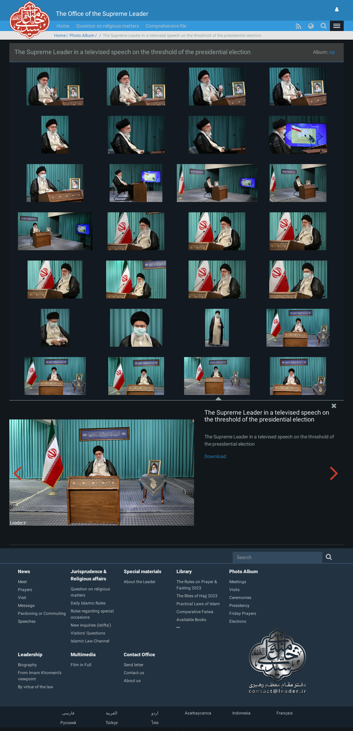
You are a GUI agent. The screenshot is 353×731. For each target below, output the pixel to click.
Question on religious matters (107, 26)
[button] (337, 26)
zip (332, 52)
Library (184, 571)
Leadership (30, 654)
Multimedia (83, 654)
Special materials (142, 571)
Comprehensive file (166, 26)
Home (63, 26)
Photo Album (82, 35)
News (24, 571)
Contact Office (139, 654)
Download (215, 456)
